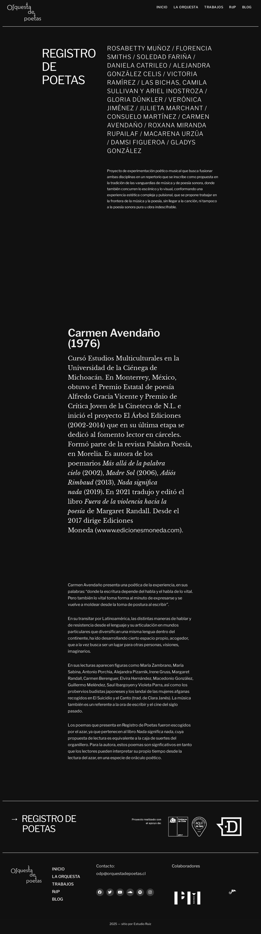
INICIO (162, 7)
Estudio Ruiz (142, 924)
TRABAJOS (213, 7)
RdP (232, 7)
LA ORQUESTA (186, 7)
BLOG (247, 7)
